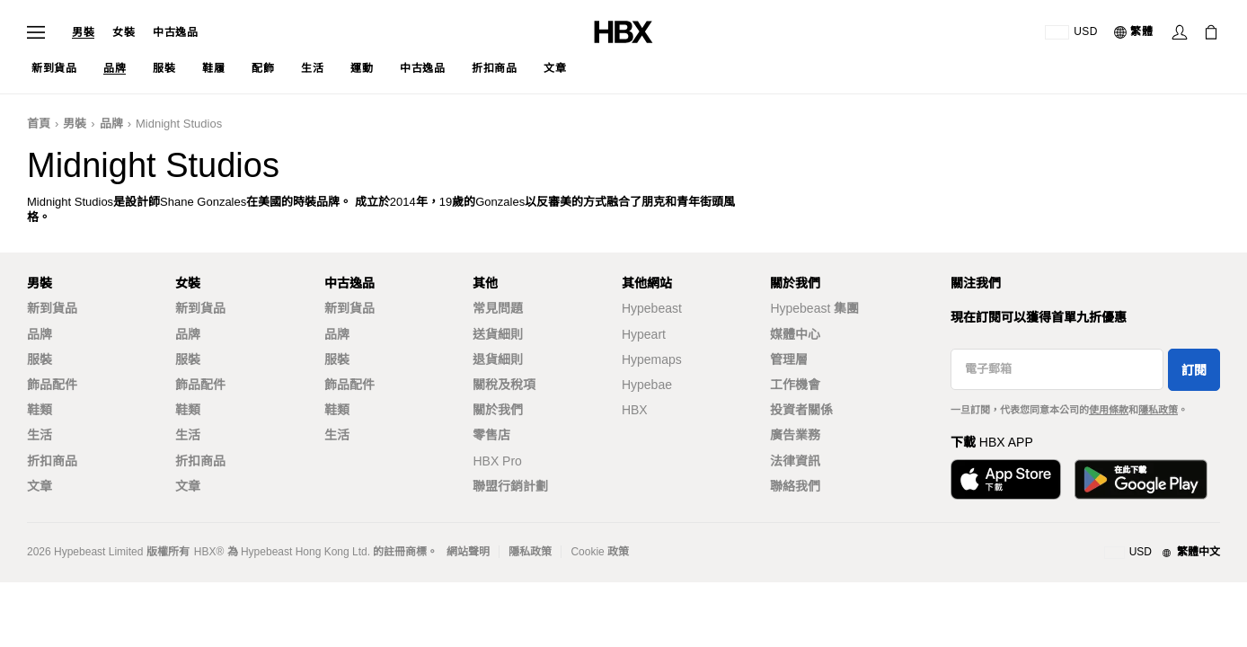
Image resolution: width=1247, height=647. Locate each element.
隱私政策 (1158, 409)
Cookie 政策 (599, 551)
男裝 (83, 32)
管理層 (789, 359)
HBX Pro (497, 461)
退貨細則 (498, 359)
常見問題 (498, 308)
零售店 (491, 435)
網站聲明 (468, 551)
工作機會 (795, 384)
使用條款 (1108, 409)
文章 (39, 486)
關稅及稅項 (504, 384)
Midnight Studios (179, 123)
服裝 (39, 359)
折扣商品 (52, 461)
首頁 (38, 123)
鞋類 (39, 410)
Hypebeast (652, 308)
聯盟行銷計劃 (510, 486)
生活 (39, 435)
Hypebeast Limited (98, 551)
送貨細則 (498, 334)
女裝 (123, 32)
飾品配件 (52, 384)
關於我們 (498, 410)
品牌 (111, 123)
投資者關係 (801, 410)
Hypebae (647, 384)
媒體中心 (795, 334)
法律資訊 (795, 461)
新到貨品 (52, 308)
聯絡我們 (795, 486)
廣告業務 (795, 435)
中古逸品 (175, 32)
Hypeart (644, 334)
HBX (635, 410)
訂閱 (1194, 370)
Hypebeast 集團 (814, 308)
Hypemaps (652, 359)
